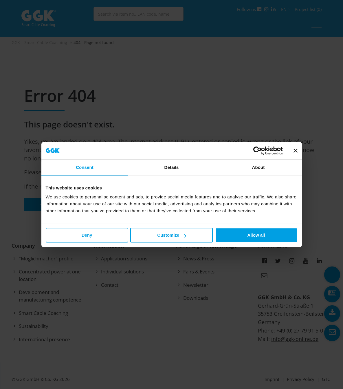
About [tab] (258, 167)
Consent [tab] (84, 167)
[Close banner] (296, 151)
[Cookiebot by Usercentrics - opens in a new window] (257, 150)
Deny (87, 235)
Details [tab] (171, 167)
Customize (171, 235)
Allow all (256, 235)
